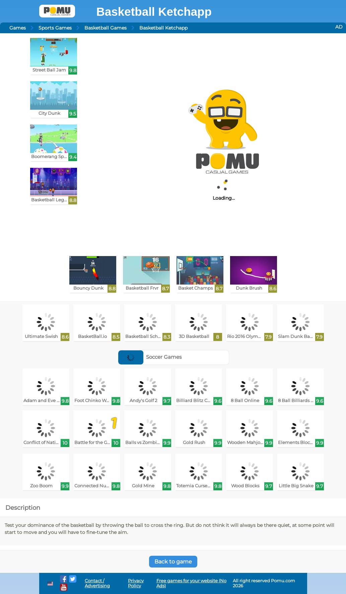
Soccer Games (150, 357)
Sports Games (55, 28)
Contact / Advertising (97, 583)
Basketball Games (105, 28)
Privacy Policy (136, 583)
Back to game (173, 561)
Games (17, 28)
